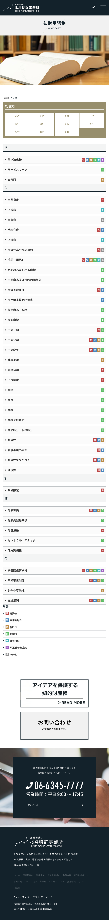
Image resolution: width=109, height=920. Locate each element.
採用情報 (71, 881)
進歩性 (12, 470)
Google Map (21, 897)
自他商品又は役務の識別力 (24, 279)
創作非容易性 (16, 590)
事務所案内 (28, 875)
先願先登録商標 (17, 520)
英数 (67, 132)
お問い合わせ (54, 805)
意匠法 (13, 627)
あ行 (17, 116)
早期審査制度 (16, 580)
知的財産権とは (81, 875)
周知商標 (13, 319)
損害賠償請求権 (17, 570)
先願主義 (13, 510)
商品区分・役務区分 (20, 430)
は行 (42, 124)
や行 (91, 124)
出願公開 (13, 330)
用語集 (6, 97)
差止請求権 (15, 159)
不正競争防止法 (18, 647)
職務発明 (13, 370)
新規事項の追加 (17, 450)
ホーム (17, 875)
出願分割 (13, 339)
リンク (81, 881)
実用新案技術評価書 (20, 299)
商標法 (13, 634)
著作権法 (15, 641)
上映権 (12, 209)
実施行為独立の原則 (20, 249)
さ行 (67, 116)
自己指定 (13, 199)
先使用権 (13, 530)
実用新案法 (16, 620)
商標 (10, 410)
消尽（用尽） (16, 259)
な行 (17, 124)
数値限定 (13, 490)
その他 (13, 654)
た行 (91, 116)
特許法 (13, 613)
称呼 (10, 390)
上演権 (12, 239)
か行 (42, 116)
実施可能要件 (16, 289)
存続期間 (13, 600)
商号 (10, 400)
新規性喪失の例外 (19, 460)
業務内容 (67, 875)
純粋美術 (13, 359)
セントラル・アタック (22, 540)
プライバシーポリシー (45, 897)
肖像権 (12, 219)
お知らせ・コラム (22, 881)
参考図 (12, 179)
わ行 (42, 132)
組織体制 (40, 875)
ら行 (17, 132)
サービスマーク (17, 169)
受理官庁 (13, 229)
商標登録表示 (16, 420)
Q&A (62, 881)
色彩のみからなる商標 (22, 269)
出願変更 (13, 350)
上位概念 (13, 380)
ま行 (67, 124)
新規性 (12, 440)
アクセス (53, 881)
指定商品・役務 (17, 310)
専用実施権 (15, 550)
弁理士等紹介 (53, 875)
